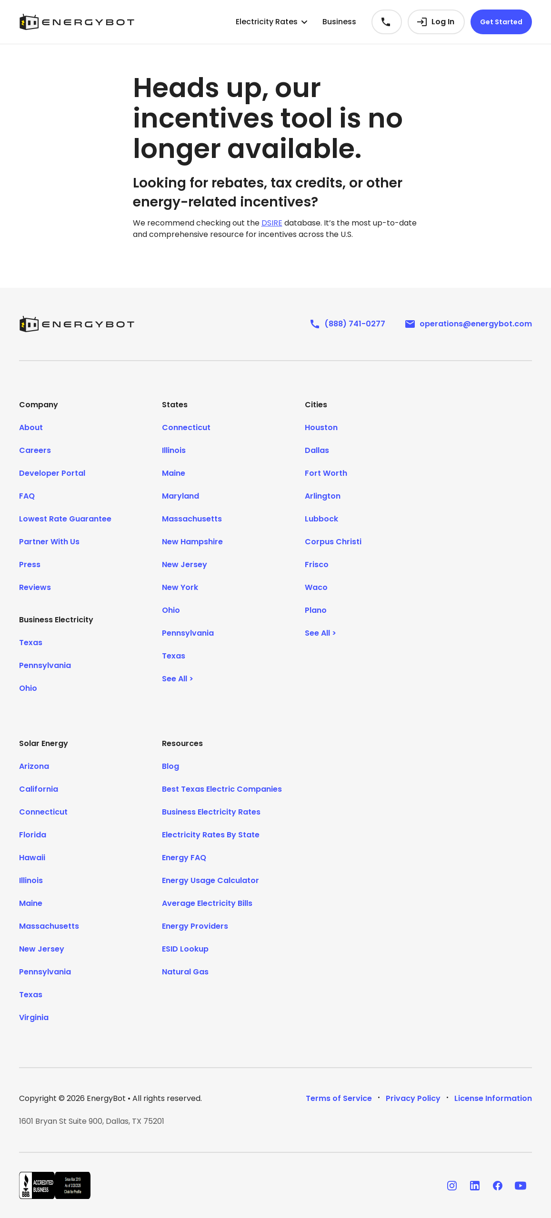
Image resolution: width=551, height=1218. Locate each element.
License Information (493, 1098)
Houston (321, 427)
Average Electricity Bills (207, 903)
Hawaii (32, 857)
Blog (170, 766)
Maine (173, 473)
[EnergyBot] (76, 324)
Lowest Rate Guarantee (65, 518)
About (31, 427)
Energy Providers (195, 926)
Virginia (34, 1017)
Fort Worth (326, 473)
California (38, 789)
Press (29, 564)
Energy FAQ (184, 857)
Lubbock (321, 518)
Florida (32, 834)
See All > (177, 678)
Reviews (35, 587)
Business (339, 21)
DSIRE (271, 222)
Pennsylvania (45, 665)
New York (180, 587)
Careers (35, 450)
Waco (316, 587)
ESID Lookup (185, 948)
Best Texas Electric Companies (222, 789)
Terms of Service (339, 1098)
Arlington (323, 496)
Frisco (317, 564)
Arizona (34, 766)
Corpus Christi (333, 541)
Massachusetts (192, 518)
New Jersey (184, 564)
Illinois (174, 450)
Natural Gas (185, 971)
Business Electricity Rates (211, 811)
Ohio (28, 688)
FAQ (27, 496)
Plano (316, 610)
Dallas (317, 450)
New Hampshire (192, 541)
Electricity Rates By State (211, 834)
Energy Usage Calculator (210, 880)
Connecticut (186, 427)
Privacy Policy (413, 1098)
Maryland (180, 496)
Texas (30, 642)
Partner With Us (49, 541)
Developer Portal (52, 473)
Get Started (501, 22)
